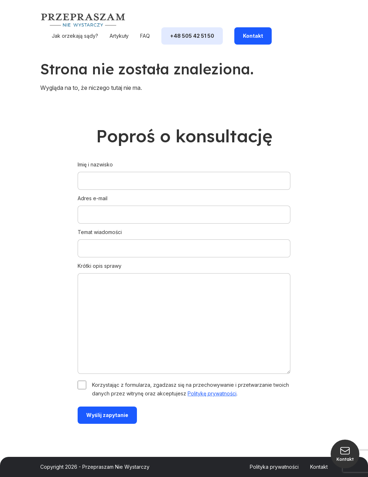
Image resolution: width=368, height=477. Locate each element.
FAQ (145, 36)
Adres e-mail (184, 206)
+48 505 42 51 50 (192, 36)
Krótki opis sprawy (184, 319)
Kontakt (253, 36)
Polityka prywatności (274, 467)
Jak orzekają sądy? (75, 36)
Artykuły (119, 36)
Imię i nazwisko (184, 172)
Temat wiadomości (184, 240)
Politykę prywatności (212, 393)
